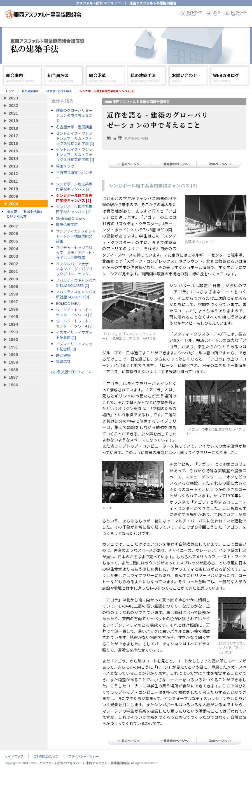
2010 (13, 188)
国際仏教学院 (67, 224)
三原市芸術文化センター (74, 175)
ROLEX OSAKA (68, 303)
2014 (13, 158)
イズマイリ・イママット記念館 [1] (74, 335)
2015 (13, 150)
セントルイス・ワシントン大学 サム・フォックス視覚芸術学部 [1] (75, 138)
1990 (13, 354)
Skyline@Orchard (70, 218)
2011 (13, 181)
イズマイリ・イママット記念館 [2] (74, 346)
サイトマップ (14, 756)
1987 (13, 377)
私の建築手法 (30, 91)
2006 (13, 233)
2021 (13, 113)
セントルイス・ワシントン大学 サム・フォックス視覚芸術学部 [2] (75, 154)
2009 (13, 196)
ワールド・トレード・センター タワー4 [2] (74, 323)
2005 (13, 241)
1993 (13, 331)
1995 (13, 316)
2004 (13, 248)
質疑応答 (63, 361)
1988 (13, 369)
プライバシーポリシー (83, 756)
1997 (13, 301)
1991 (13, 347)
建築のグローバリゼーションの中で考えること (74, 115)
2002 (13, 263)
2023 (13, 98)
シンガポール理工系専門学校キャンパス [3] (74, 209)
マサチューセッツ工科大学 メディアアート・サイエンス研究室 (75, 252)
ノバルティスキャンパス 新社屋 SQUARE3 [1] (76, 283)
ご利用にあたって (46, 756)
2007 (13, 226)
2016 (13, 143)
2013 (13, 166)
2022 (13, 105)
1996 (13, 309)
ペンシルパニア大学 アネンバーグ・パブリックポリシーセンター (74, 268)
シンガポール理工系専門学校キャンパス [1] (74, 187)
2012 (13, 173)
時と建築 (63, 355)
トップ (10, 91)
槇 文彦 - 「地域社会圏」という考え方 (25, 213)
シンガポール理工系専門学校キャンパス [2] (74, 198)
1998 (13, 294)
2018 (13, 128)
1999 (13, 286)
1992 (13, 339)
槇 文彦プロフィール (74, 372)
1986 (13, 384)
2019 (13, 120)
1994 (13, 324)
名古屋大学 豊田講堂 (74, 126)
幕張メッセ (65, 166)
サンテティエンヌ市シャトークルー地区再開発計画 (76, 236)
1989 (13, 362)
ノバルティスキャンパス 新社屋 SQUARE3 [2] (76, 294)
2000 (13, 278)
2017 (13, 135)
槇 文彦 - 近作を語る (59, 91)
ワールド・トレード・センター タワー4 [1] (74, 312)
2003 (13, 256)
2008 (13, 203)
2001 (13, 271)
